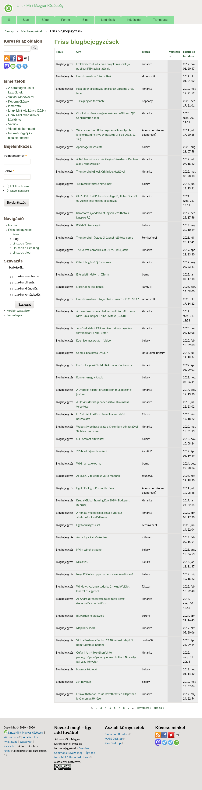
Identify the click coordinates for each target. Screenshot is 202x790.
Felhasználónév (15, 156)
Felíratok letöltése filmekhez (94, 184)
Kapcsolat (10, 746)
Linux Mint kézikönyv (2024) (27, 110)
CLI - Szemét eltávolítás (90, 439)
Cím (78, 52)
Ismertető (14, 106)
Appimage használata (89, 147)
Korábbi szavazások (18, 310)
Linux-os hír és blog (25, 248)
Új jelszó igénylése (18, 190)
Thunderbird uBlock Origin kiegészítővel (100, 171)
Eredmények (14, 315)
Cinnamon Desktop (117, 734)
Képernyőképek (18, 101)
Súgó (45, 19)
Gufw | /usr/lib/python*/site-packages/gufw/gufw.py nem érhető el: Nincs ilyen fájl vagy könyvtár (107, 657)
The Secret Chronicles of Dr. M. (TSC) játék (102, 250)
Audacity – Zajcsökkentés (91, 537)
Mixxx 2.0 (82, 562)
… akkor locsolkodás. (27, 276)
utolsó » (159, 708)
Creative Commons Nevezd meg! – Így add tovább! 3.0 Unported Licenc (74, 752)
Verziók (13, 124)
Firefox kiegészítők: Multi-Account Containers (104, 365)
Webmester (12, 737)
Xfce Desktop (114, 743)
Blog (85, 19)
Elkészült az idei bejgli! (90, 287)
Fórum (65, 19)
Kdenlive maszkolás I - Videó (93, 340)
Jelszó (9, 171)
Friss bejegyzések (32, 31)
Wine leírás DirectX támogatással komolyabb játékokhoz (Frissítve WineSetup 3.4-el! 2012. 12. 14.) (106, 134)
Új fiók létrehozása (18, 186)
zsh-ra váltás (83, 681)
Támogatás (160, 19)
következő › (144, 708)
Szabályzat (26, 741)
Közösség (133, 19)
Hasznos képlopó (86, 669)
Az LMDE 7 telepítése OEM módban (98, 476)
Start (26, 19)
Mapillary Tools (85, 628)
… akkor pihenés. (25, 282)
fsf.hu (8, 751)
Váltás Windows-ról (21, 97)
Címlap (9, 31)
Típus (59, 52)
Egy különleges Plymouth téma (95, 488)
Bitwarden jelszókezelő (90, 615)
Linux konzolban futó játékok (93, 76)
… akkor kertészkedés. (28, 294)
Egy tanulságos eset (88, 525)
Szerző (146, 52)
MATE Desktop (115, 738)
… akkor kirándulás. (26, 288)
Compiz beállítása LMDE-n (92, 353)
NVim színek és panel (89, 549)
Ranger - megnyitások (89, 377)
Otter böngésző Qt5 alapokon (94, 262)
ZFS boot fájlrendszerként (91, 451)
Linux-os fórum (22, 243)
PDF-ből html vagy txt (89, 225)
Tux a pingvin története (90, 101)
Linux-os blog (21, 252)
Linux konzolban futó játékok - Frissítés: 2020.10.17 (107, 299)
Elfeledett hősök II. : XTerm (92, 274)
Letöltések (108, 19)
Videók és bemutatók (22, 128)
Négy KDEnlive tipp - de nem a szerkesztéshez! (104, 574)
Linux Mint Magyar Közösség (40, 6)
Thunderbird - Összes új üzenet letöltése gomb (104, 237)
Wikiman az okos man (89, 463)
